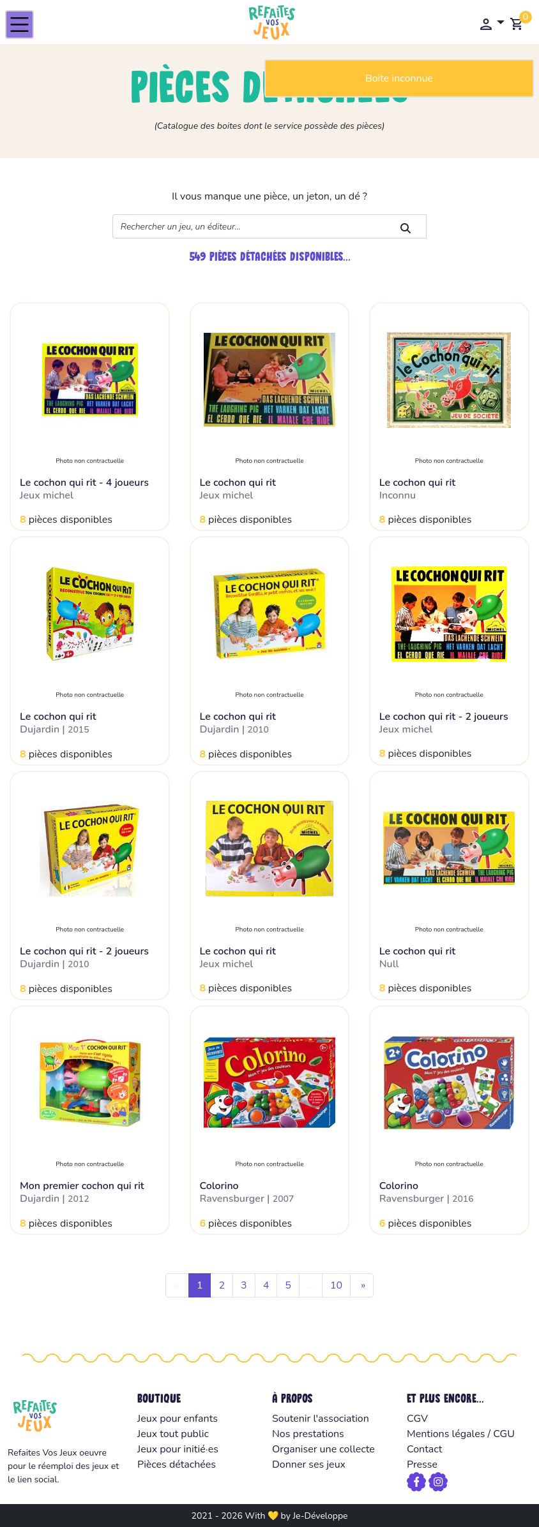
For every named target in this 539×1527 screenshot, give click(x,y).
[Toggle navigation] (19, 24)
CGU (504, 1434)
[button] (491, 23)
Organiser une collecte (323, 1449)
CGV (417, 1419)
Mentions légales (446, 1434)
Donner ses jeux (308, 1465)
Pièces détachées (176, 1465)
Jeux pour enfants (177, 1419)
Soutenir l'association (320, 1419)
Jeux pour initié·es (177, 1449)
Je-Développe (319, 1516)
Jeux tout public (173, 1434)
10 (336, 1285)
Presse (422, 1465)
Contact (424, 1449)
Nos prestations (308, 1434)
